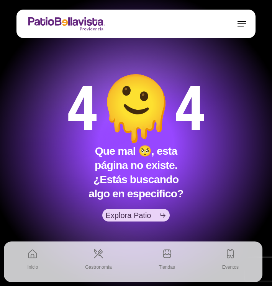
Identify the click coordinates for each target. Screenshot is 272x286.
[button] (242, 24)
